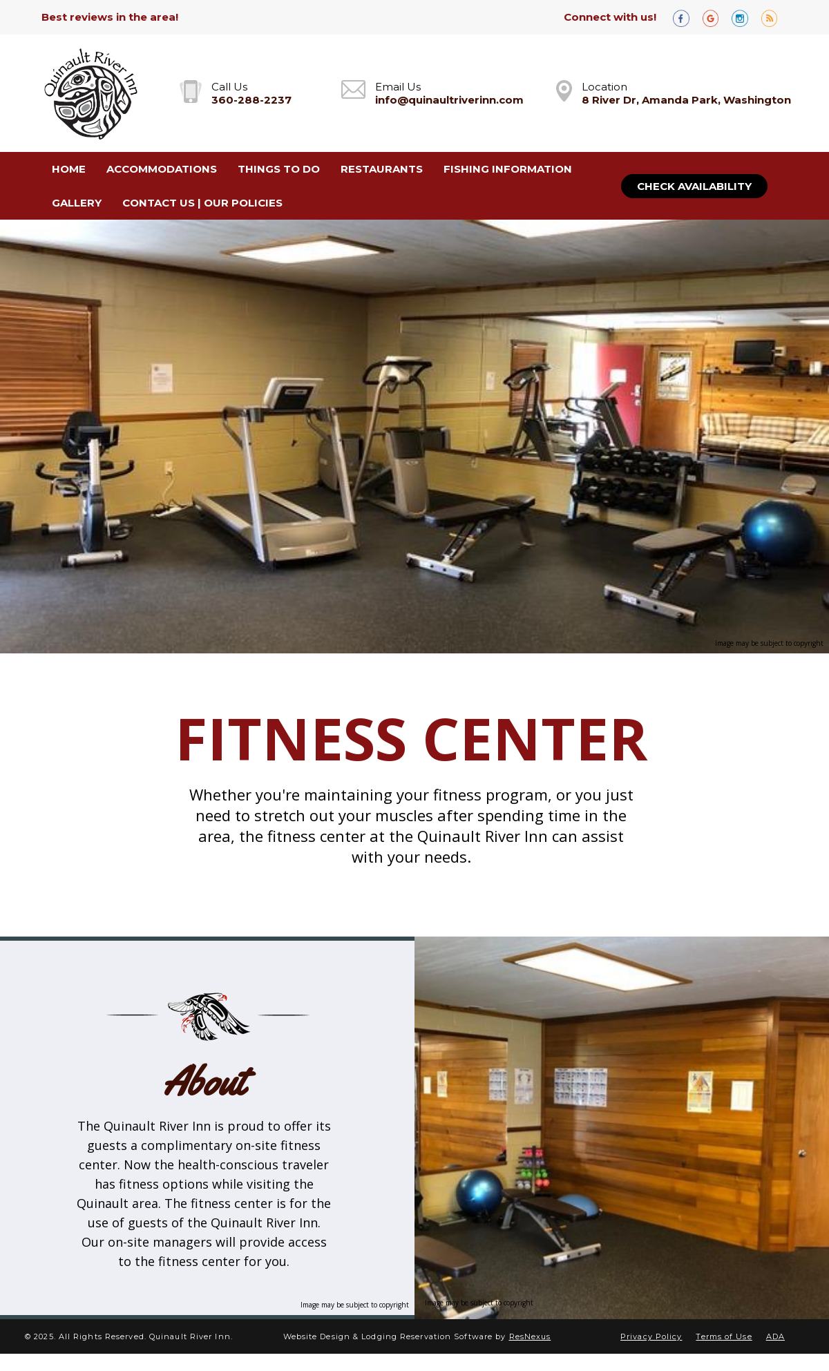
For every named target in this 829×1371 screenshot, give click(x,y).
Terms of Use (724, 1336)
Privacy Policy (651, 1336)
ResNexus (530, 1336)
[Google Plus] (716, 17)
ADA (775, 1336)
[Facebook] (686, 17)
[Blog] (774, 17)
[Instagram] (745, 17)
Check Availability (694, 186)
